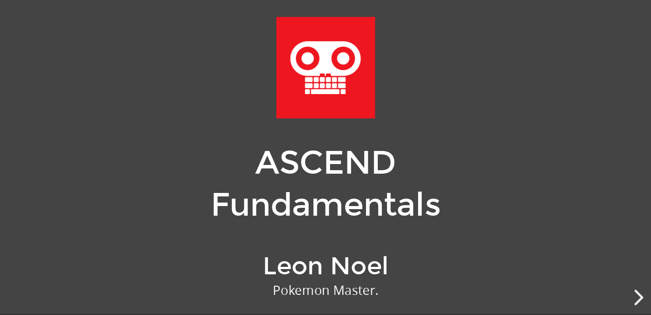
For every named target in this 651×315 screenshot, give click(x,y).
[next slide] (637, 297)
